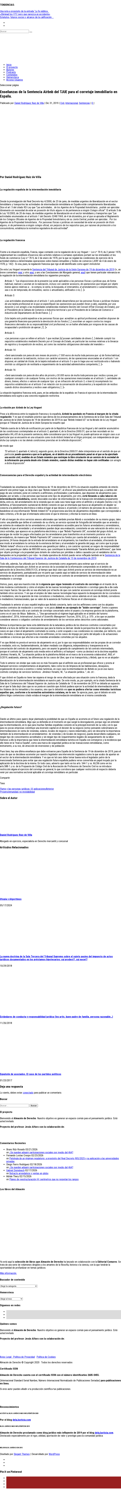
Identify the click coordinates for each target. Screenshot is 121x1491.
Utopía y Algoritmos (11, 899)
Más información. (8, 1273)
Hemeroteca (12, 77)
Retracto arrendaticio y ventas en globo (28, 1173)
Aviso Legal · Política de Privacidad (17, 1356)
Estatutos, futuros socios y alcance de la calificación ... (27, 17)
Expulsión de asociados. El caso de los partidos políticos (30, 1074)
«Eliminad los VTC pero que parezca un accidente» (25, 14)
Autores (10, 69)
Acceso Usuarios (14, 79)
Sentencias (84, 103)
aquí (20, 272)
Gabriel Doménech (15, 1170)
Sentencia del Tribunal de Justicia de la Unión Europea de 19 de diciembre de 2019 (73, 269)
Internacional (71, 103)
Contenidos (11, 74)
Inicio (9, 64)
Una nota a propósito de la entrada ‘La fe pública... (24, 11)
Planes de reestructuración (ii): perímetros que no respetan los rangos (44, 1179)
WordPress (54, 1454)
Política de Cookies (46, 1356)
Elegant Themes (22, 1454)
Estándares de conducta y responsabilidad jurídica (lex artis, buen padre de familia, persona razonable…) (56, 1016)
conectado (28, 1092)
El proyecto (12, 67)
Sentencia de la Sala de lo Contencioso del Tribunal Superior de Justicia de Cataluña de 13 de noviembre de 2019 (60, 557)
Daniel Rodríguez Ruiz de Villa (29, 103)
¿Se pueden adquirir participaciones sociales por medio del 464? (41, 1152)
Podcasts (11, 72)
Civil (62, 103)
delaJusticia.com (21, 1419)
